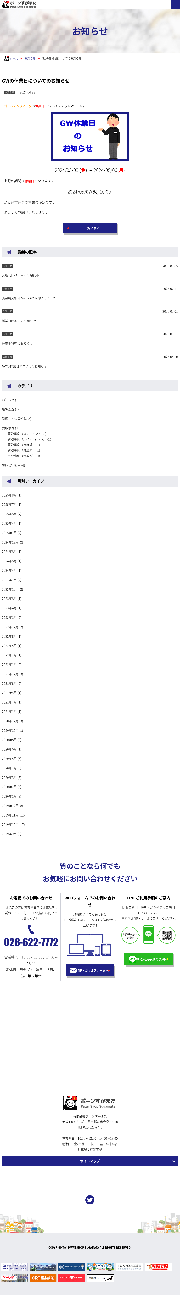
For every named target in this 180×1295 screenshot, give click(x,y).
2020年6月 (9, 749)
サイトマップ (90, 1160)
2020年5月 (9, 758)
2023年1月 (9, 617)
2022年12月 (10, 626)
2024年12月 (10, 542)
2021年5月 (9, 692)
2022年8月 (9, 636)
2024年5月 (9, 560)
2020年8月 (9, 739)
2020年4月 (9, 768)
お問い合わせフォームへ (92, 970)
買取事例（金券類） (22, 455)
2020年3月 (9, 777)
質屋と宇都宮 (11, 465)
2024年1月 (9, 579)
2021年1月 (9, 711)
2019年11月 (10, 815)
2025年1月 (9, 532)
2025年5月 (9, 513)
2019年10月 (10, 824)
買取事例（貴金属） (22, 450)
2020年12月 (10, 721)
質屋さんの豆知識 (14, 418)
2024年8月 (9, 551)
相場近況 (8, 409)
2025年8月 (9, 495)
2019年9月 (9, 833)
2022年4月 (9, 655)
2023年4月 (9, 608)
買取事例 (8, 428)
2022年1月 (9, 664)
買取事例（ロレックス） (25, 433)
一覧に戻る (92, 228)
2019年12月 (10, 805)
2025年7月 (9, 504)
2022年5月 (9, 645)
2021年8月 (9, 683)
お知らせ (8, 399)
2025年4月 (9, 523)
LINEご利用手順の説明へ (150, 959)
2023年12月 (10, 589)
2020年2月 (9, 786)
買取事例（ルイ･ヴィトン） (27, 439)
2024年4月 (9, 570)
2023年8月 (9, 598)
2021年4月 (9, 702)
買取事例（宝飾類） (22, 444)
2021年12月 (10, 674)
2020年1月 (9, 796)
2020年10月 (10, 730)
